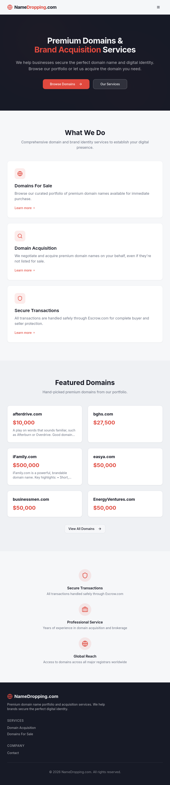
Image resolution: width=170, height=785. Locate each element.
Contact (13, 753)
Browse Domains (66, 84)
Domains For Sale (20, 734)
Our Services (110, 84)
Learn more (25, 208)
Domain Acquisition (21, 728)
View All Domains (85, 529)
